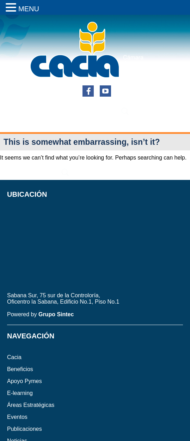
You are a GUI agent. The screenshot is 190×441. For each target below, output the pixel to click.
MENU (28, 9)
